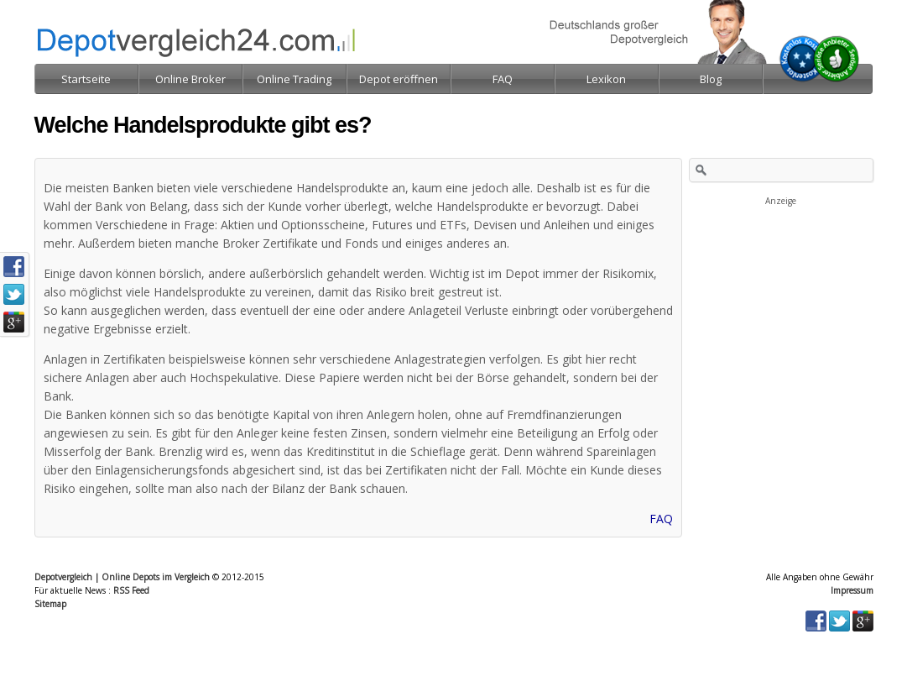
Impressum (852, 590)
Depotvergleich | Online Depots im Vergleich (122, 577)
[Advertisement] (781, 292)
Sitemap (50, 604)
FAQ (661, 519)
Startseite (86, 78)
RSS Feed (131, 590)
